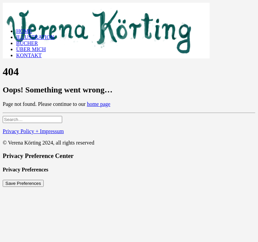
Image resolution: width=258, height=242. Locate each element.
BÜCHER (27, 43)
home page (99, 104)
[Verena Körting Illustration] (129, 13)
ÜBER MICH (31, 49)
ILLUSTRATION (35, 37)
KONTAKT (29, 55)
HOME (24, 31)
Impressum (52, 131)
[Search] (32, 119)
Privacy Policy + (21, 131)
